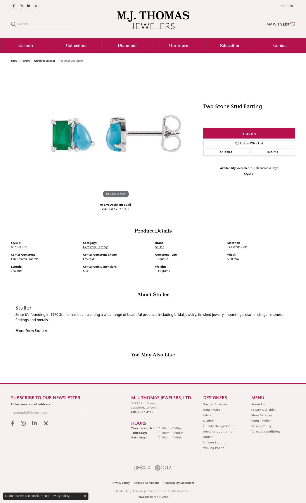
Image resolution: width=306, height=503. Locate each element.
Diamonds (127, 46)
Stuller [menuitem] (208, 437)
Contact (280, 46)
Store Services (261, 415)
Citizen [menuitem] (208, 415)
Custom (25, 46)
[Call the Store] (142, 412)
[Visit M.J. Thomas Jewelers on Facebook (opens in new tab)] (13, 6)
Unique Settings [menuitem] (215, 442)
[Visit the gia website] (163, 467)
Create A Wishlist (264, 410)
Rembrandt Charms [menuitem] (217, 431)
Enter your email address (31, 404)
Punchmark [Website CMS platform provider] (161, 496)
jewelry (26, 60)
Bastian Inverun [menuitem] (215, 404)
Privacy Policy (261, 426)
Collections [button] (76, 46)
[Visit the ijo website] (142, 467)
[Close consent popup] (85, 496)
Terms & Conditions (266, 431)
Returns (272, 152)
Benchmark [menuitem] (211, 410)
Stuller (159, 247)
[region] (116, 133)
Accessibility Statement (179, 483)
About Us (258, 404)
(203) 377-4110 (114, 208)
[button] (287, 6)
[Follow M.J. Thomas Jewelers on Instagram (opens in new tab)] (21, 6)
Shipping (226, 152)
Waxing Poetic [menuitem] (214, 448)
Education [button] (229, 46)
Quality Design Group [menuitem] (219, 426)
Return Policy (261, 421)
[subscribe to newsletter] (74, 412)
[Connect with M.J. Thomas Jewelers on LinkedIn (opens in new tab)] (28, 6)
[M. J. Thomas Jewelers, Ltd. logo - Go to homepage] (153, 22)
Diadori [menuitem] (208, 421)
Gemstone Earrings (44, 60)
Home (14, 60)
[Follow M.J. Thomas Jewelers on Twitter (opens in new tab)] (36, 6)
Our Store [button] (178, 46)
